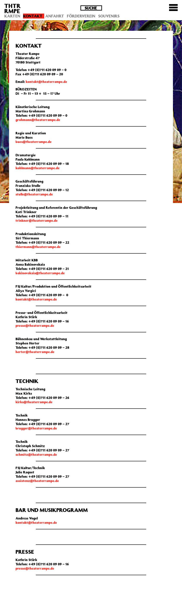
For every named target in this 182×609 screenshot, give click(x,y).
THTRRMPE (12, 8)
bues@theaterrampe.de (34, 141)
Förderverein (81, 16)
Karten (12, 16)
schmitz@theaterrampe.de (36, 454)
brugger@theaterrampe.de (36, 428)
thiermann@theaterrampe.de (38, 247)
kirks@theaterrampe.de (34, 402)
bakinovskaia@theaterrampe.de (40, 273)
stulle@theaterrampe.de (34, 194)
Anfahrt (54, 16)
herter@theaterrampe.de (35, 352)
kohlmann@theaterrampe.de (38, 168)
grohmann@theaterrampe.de (38, 120)
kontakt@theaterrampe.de (46, 81)
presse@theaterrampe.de (35, 325)
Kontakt (32, 16)
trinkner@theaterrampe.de (37, 220)
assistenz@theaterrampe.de (37, 481)
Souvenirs (108, 16)
